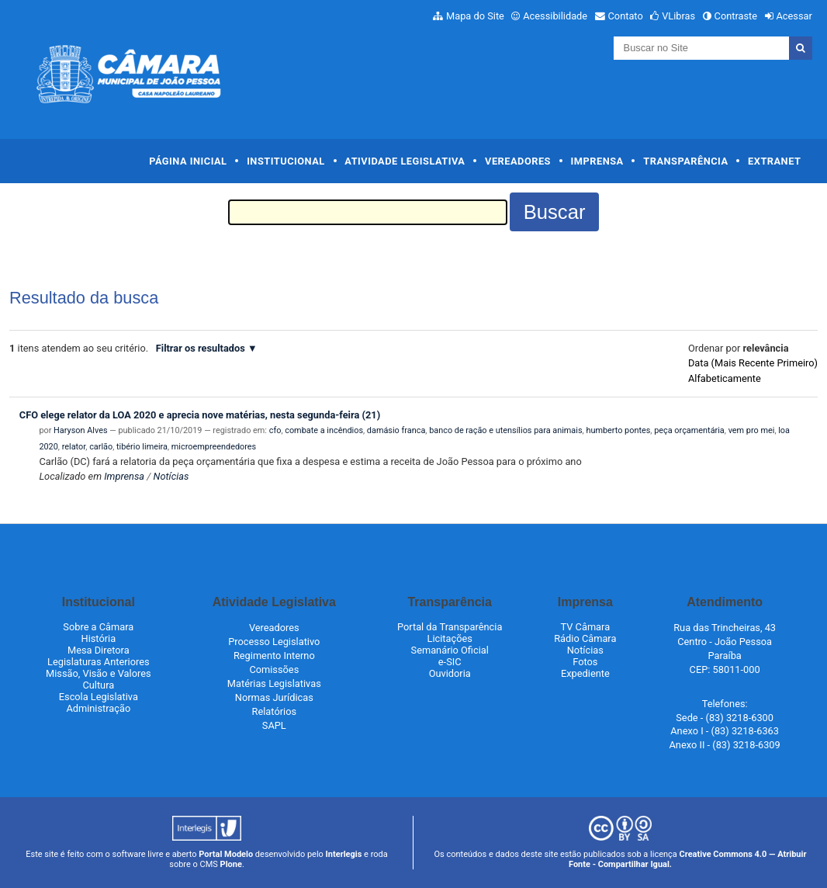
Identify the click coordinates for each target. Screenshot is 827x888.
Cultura (98, 685)
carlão (100, 447)
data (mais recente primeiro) (753, 363)
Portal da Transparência (449, 627)
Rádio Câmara (585, 638)
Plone (231, 864)
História (98, 638)
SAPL (274, 725)
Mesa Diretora (98, 650)
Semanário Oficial (450, 650)
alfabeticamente (724, 378)
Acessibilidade (555, 16)
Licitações (449, 638)
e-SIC (450, 662)
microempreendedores (213, 447)
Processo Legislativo (274, 641)
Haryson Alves (80, 430)
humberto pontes (618, 430)
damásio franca (396, 430)
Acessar (793, 16)
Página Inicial (188, 161)
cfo (275, 430)
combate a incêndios (324, 430)
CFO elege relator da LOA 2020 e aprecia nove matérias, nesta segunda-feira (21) (199, 415)
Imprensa (597, 161)
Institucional (286, 161)
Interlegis (344, 854)
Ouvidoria (450, 673)
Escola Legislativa (98, 696)
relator (74, 447)
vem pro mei (751, 430)
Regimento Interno (274, 655)
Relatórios (274, 711)
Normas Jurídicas (274, 697)
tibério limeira (142, 447)
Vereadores (518, 161)
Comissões (274, 669)
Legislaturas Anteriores (98, 662)
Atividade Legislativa (404, 161)
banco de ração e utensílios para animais (505, 430)
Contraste (736, 16)
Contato (625, 16)
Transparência (685, 161)
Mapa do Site (475, 16)
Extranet (774, 161)
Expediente (585, 673)
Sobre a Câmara (98, 627)
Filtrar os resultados (200, 348)
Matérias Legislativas (274, 683)
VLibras (678, 16)
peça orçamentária (689, 430)
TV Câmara (586, 627)
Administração (98, 708)
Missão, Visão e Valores (98, 673)
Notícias (171, 476)
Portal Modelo (226, 854)
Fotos (585, 662)
